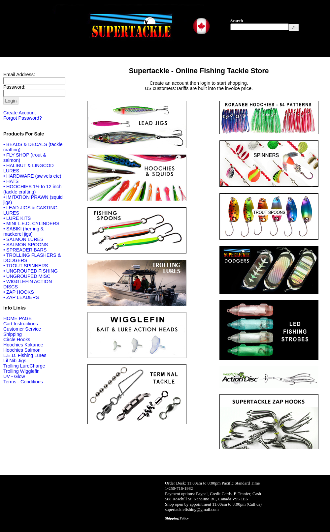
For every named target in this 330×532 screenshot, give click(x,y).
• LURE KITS (17, 218)
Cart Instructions (20, 323)
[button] (294, 27)
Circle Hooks (16, 339)
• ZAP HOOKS (18, 292)
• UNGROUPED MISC (26, 276)
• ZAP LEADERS (21, 297)
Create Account (19, 112)
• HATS (10, 181)
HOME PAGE (17, 318)
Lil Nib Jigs (14, 360)
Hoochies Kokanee (23, 344)
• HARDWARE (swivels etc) (32, 176)
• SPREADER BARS (25, 249)
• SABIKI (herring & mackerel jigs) (23, 231)
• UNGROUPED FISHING (30, 271)
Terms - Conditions (23, 381)
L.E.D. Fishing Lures (24, 355)
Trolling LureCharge (24, 366)
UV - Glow (14, 376)
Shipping (12, 334)
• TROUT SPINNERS (25, 265)
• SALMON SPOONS (25, 244)
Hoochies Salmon (22, 350)
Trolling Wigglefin (21, 371)
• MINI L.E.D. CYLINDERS (31, 223)
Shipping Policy (177, 518)
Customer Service (22, 329)
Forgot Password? (22, 118)
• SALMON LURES (23, 239)
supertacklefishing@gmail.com (192, 509)
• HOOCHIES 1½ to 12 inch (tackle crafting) (32, 189)
